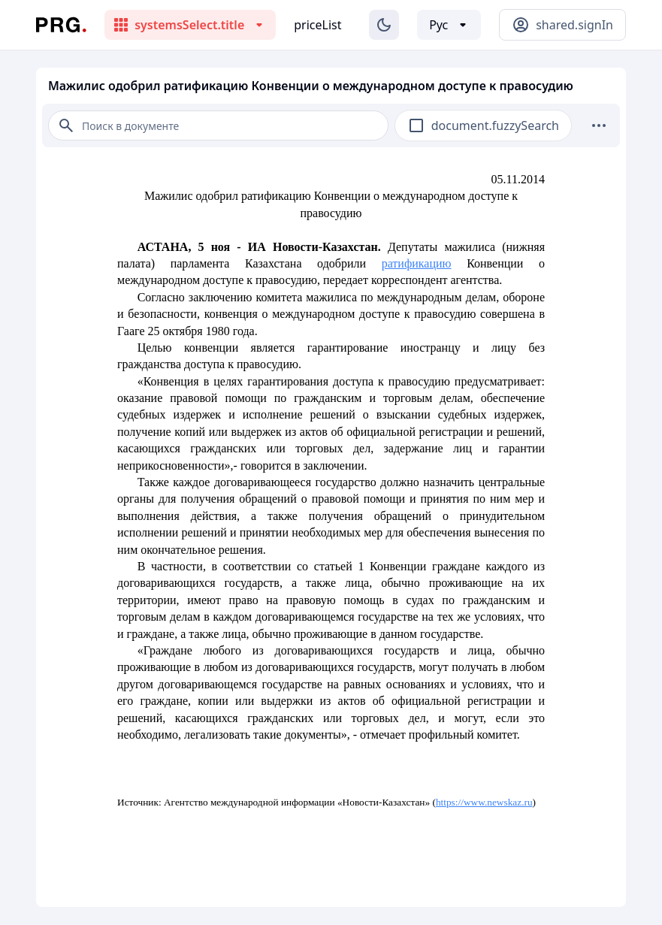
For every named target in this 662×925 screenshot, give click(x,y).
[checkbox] (416, 125)
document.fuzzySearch (495, 125)
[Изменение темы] (384, 25)
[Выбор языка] (449, 25)
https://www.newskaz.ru (484, 802)
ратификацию (417, 263)
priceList (317, 25)
